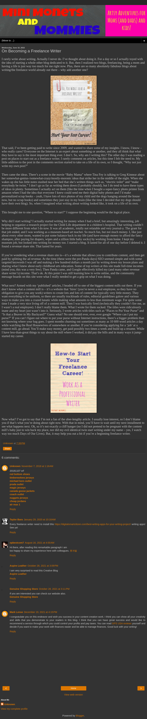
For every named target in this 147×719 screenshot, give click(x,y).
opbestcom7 (17, 542)
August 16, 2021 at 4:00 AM (39, 542)
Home (73, 688)
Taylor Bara (16, 519)
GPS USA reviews (121, 623)
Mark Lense (16, 612)
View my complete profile (14, 708)
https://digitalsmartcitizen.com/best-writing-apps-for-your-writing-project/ (93, 524)
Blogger (80, 715)
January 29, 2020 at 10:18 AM (40, 519)
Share (7, 448)
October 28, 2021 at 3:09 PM (43, 565)
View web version (73, 694)
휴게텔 (73, 550)
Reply (13, 509)
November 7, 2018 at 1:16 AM (37, 466)
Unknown (15, 466)
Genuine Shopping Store (24, 589)
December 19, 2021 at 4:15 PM (40, 612)
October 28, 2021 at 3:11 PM (54, 589)
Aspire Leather (18, 565)
